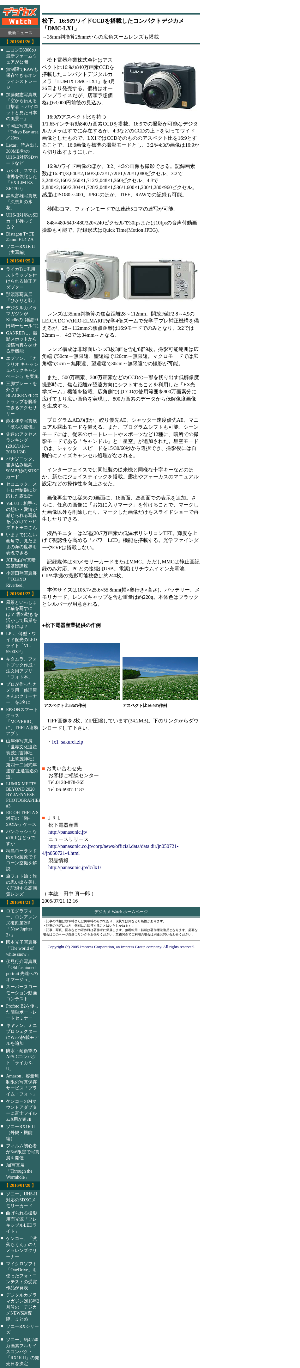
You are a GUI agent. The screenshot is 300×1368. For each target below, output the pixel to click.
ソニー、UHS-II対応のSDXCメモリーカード (21, 1199)
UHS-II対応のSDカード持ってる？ (22, 221)
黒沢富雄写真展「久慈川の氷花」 (21, 201)
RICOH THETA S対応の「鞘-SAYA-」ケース (22, 818)
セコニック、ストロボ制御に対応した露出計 (21, 490)
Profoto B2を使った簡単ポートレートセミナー (22, 1012)
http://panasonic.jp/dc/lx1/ (74, 867)
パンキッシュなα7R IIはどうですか (21, 837)
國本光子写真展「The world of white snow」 (21, 948)
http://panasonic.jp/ (67, 832)
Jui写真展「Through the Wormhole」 (19, 1171)
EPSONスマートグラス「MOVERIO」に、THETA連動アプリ (22, 721)
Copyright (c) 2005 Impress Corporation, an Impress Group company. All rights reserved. (121, 946)
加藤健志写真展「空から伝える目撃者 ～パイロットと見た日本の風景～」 (22, 106)
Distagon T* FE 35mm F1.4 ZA (20, 236)
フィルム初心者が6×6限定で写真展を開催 (22, 1151)
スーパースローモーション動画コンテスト (21, 992)
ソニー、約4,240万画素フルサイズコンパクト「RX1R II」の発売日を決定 (22, 1351)
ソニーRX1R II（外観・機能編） (20, 1132)
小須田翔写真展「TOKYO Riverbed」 (21, 579)
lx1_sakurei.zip (67, 742)
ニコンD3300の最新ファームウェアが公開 (21, 55)
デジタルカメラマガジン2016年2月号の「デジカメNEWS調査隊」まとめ (22, 1307)
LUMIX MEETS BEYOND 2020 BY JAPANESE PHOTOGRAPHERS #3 (27, 794)
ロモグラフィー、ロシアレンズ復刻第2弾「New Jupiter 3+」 (21, 922)
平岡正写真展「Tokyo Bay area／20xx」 (22, 131)
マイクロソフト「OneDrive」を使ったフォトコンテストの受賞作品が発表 (21, 1275)
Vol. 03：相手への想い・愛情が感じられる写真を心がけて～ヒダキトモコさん (21, 515)
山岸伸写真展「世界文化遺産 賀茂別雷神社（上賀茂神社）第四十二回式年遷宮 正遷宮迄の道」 (22, 758)
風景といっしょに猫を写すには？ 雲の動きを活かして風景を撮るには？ (22, 614)
